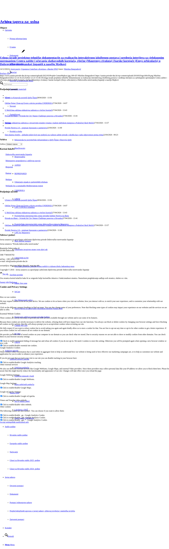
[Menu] (10, 545)
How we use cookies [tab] (8, 297)
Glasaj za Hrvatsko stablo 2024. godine (25, 469)
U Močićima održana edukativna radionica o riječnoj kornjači (28, 110)
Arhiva (2, 144)
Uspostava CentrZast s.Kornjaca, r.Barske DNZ (39, 69)
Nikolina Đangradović (72, 69)
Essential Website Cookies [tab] (10, 314)
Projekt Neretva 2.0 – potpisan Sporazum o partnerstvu (26, 128)
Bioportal (6, 167)
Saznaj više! (4, 282)
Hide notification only (20, 422)
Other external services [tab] (9, 365)
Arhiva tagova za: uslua (19, 21)
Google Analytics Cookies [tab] (10, 348)
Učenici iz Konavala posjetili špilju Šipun (21, 98)
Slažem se (13, 282)
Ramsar (5, 173)
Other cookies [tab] (5, 407)
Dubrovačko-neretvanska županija (16, 154)
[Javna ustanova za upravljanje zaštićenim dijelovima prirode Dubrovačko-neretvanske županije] (18, 11)
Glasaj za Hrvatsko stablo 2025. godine (25, 460)
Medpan (6, 179)
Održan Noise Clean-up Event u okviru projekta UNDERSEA (29, 103)
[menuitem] (87, 447)
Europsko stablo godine (19, 443)
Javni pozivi (15, 69)
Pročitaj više (5, 73)
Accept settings (6, 422)
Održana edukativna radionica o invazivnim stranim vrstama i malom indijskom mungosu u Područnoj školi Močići (49, 123)
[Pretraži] (9, 536)
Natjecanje (14, 452)
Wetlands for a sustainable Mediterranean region (21, 186)
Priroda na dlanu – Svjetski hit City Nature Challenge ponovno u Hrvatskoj (34, 116)
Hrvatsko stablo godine (18, 435)
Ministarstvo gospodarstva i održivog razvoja (20, 161)
